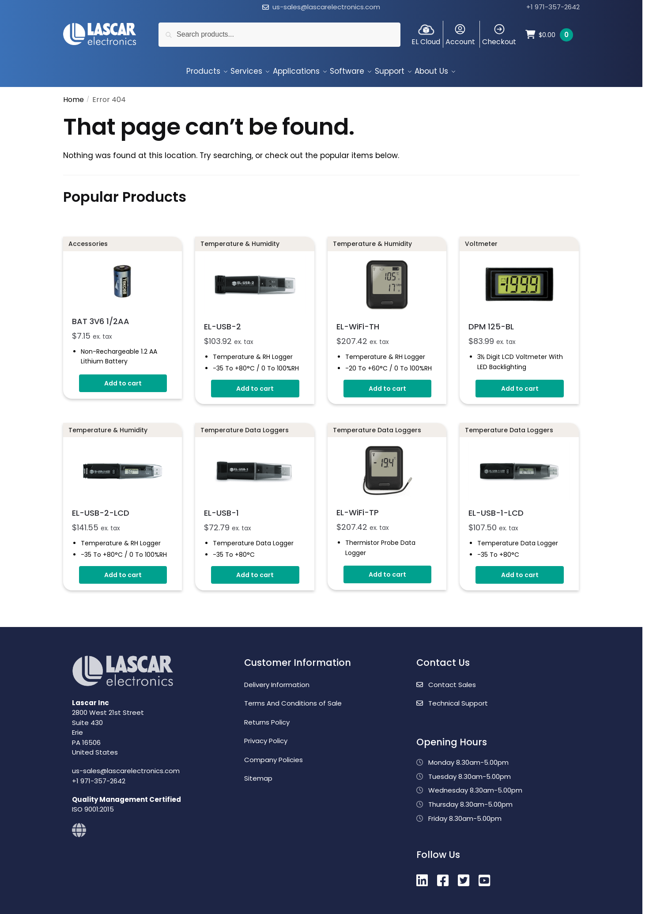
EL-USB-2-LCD (100, 507)
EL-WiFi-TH (357, 321)
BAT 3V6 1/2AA (100, 315)
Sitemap (258, 773)
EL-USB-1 (221, 507)
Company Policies (273, 754)
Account (460, 35)
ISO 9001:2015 (93, 803)
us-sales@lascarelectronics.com (326, 6)
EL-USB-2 (222, 321)
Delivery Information (276, 679)
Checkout (499, 35)
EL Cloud (425, 35)
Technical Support (452, 697)
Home (73, 94)
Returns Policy (267, 716)
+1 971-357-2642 (553, 6)
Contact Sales (446, 679)
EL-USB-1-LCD (496, 507)
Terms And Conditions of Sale (293, 697)
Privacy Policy (265, 735)
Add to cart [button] (123, 378)
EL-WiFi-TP (357, 507)
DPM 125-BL (491, 321)
